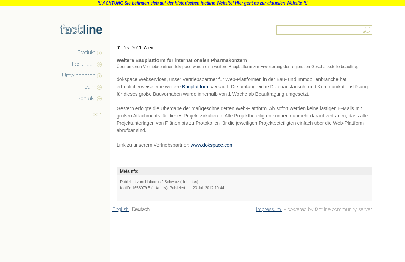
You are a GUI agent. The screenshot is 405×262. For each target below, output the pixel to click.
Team (89, 87)
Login (96, 114)
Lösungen (84, 64)
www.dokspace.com (212, 145)
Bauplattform (195, 86)
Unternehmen (79, 75)
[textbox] (324, 30)
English (120, 209)
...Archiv (159, 188)
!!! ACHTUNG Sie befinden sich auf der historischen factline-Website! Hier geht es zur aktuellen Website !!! (202, 3)
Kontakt (86, 98)
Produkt (86, 52)
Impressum (269, 209)
